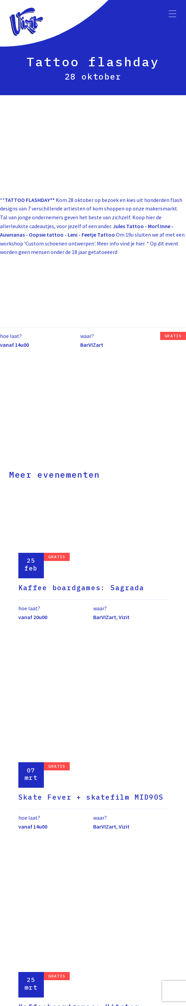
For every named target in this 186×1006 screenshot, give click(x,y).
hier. (141, 243)
